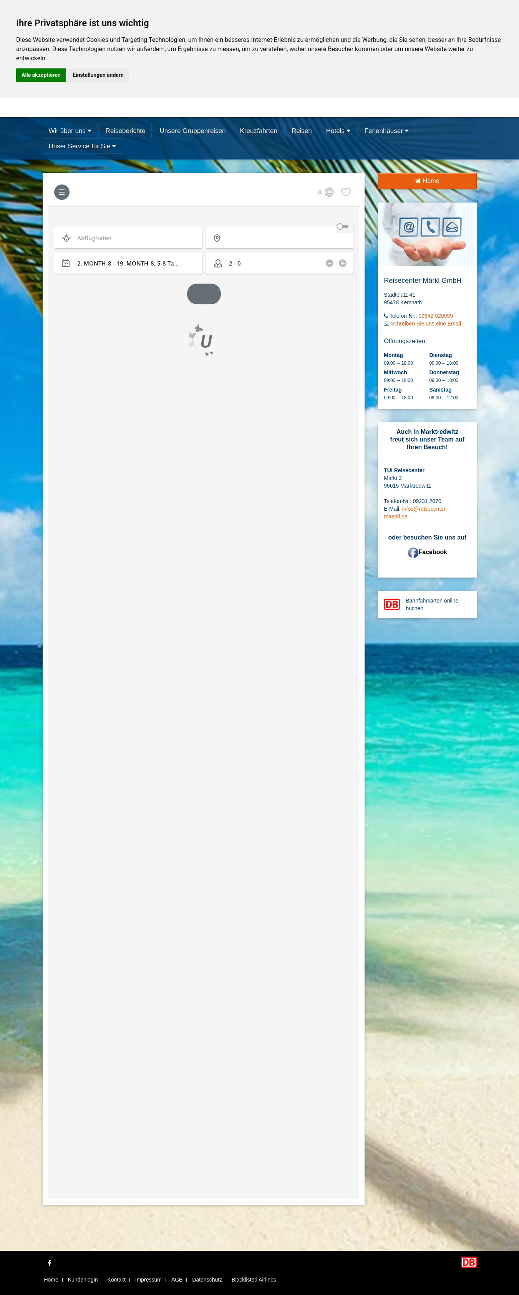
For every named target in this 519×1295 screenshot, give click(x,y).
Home (427, 181)
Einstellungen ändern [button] (98, 75)
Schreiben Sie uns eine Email (426, 323)
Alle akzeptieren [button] (41, 75)
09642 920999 (435, 316)
